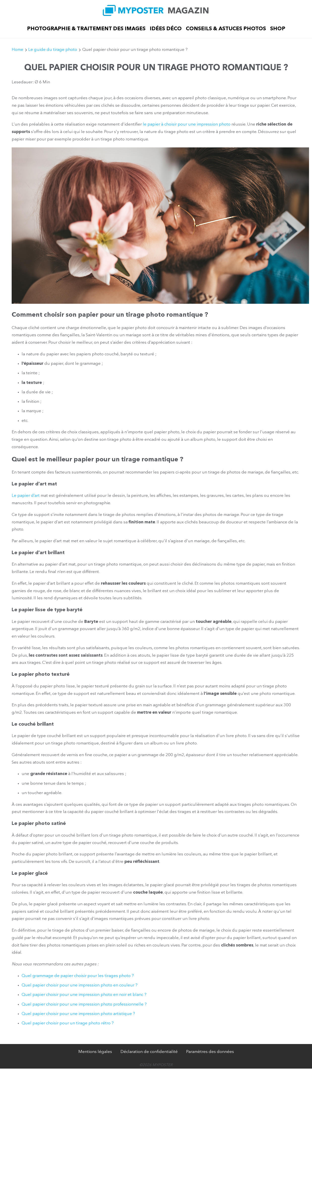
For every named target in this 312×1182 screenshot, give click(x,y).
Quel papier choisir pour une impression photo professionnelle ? (84, 1004)
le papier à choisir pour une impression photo (186, 124)
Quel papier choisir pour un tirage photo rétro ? (68, 1023)
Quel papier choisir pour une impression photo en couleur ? (80, 985)
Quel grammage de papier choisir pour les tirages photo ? (78, 976)
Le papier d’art (26, 496)
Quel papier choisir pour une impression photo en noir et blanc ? (84, 995)
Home (17, 50)
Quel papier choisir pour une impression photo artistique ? (78, 1014)
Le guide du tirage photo (52, 50)
